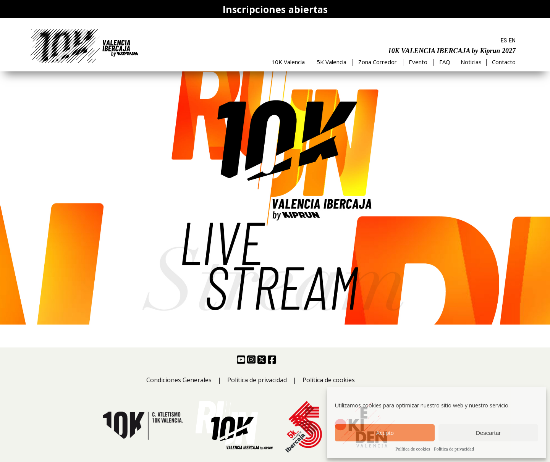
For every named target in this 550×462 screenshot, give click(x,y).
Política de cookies (412, 449)
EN (512, 40)
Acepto (385, 433)
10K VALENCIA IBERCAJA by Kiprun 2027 (452, 51)
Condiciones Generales (179, 380)
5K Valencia (331, 62)
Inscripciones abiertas (275, 9)
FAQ (444, 62)
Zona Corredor (377, 62)
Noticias (471, 62)
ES (504, 40)
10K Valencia (288, 62)
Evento (418, 62)
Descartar (488, 433)
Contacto (504, 62)
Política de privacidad (454, 449)
